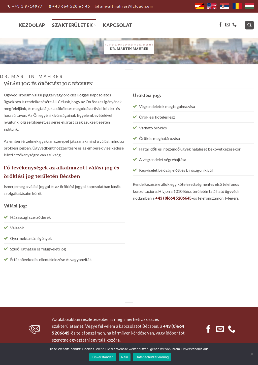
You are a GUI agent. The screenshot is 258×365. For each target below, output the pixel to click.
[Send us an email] (227, 24)
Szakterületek (74, 25)
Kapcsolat (117, 25)
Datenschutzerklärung (152, 357)
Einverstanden (102, 357)
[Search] (249, 25)
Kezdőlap (32, 25)
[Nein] (251, 355)
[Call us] (234, 24)
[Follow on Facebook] (220, 24)
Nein (124, 357)
